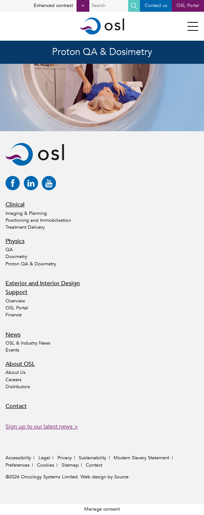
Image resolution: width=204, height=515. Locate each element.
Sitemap (70, 465)
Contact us (156, 5)
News (13, 335)
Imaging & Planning (26, 213)
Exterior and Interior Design (42, 283)
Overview (15, 301)
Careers (13, 379)
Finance (13, 315)
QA (9, 249)
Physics (15, 241)
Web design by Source (105, 477)
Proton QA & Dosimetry (30, 264)
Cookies (45, 465)
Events (12, 350)
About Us (15, 372)
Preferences (17, 465)
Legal (44, 458)
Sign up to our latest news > (41, 427)
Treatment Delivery (25, 227)
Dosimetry (16, 256)
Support (16, 292)
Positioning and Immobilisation (38, 220)
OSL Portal (188, 5)
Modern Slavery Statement (141, 458)
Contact (16, 406)
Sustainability (92, 458)
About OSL (20, 364)
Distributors (17, 386)
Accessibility (18, 458)
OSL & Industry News (28, 343)
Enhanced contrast (61, 6)
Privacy (65, 458)
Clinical (15, 205)
